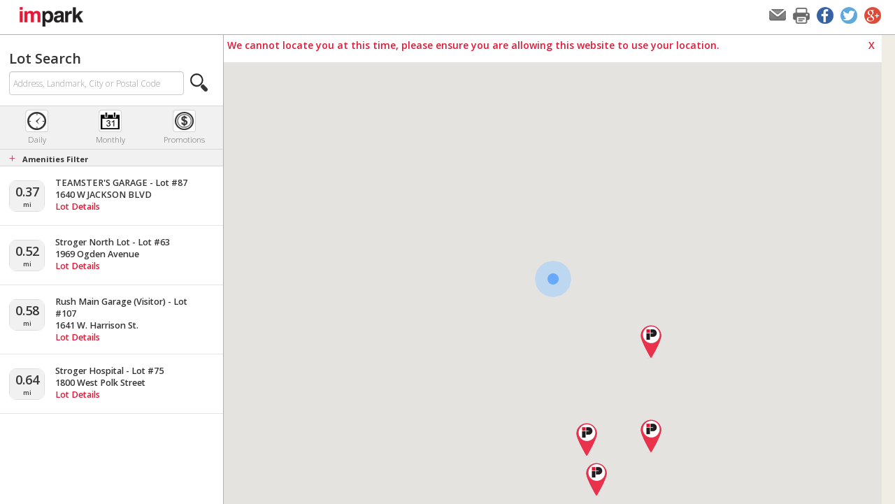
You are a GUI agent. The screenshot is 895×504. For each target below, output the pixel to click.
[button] (199, 82)
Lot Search (45, 58)
